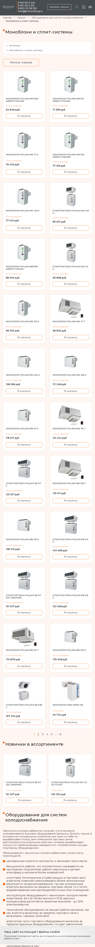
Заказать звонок (59, 7)
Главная (7, 18)
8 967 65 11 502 (26, 2)
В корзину (24, 115)
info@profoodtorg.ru (30, 11)
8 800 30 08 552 (27, 8)
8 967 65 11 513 (26, 5)
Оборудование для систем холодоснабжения (57, 18)
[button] (3, 780)
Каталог (21, 18)
